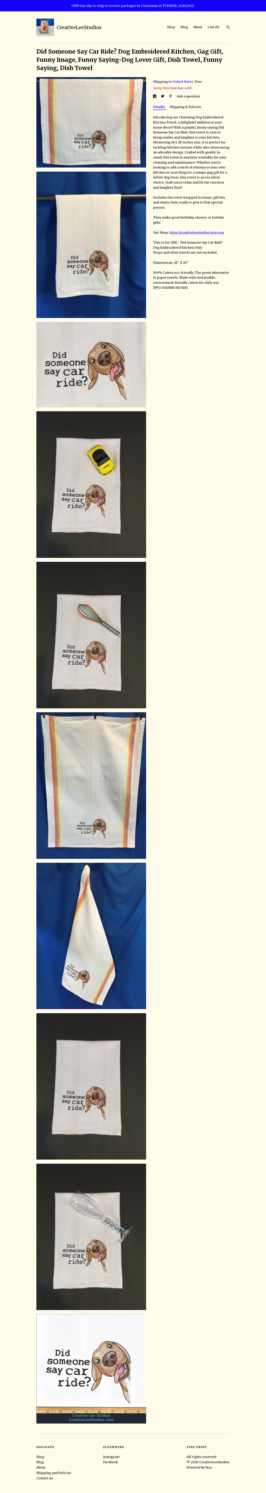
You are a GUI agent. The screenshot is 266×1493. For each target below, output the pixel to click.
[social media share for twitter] (163, 96)
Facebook (110, 1462)
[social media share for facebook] (155, 96)
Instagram (111, 1457)
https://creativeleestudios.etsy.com (196, 232)
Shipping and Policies (53, 1473)
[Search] (228, 27)
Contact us (44, 1478)
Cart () (213, 27)
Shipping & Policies (185, 107)
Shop (171, 27)
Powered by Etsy (199, 1467)
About (197, 27)
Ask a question (188, 96)
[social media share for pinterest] (171, 96)
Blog (184, 27)
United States (183, 82)
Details (159, 107)
